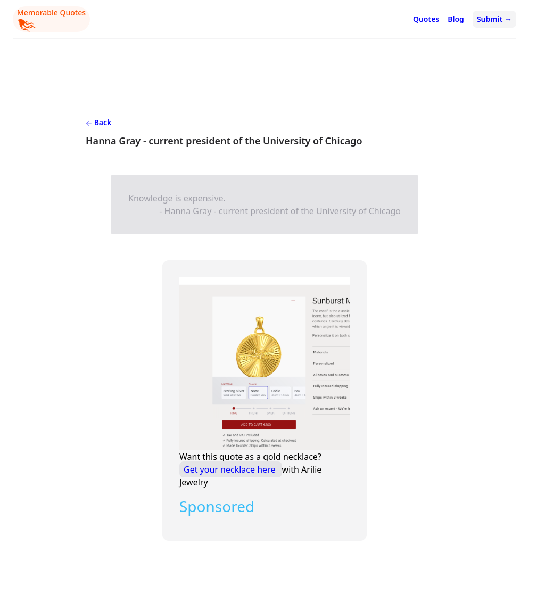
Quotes (426, 19)
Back (98, 122)
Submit (494, 19)
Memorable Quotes (51, 19)
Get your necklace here (231, 469)
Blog (456, 19)
